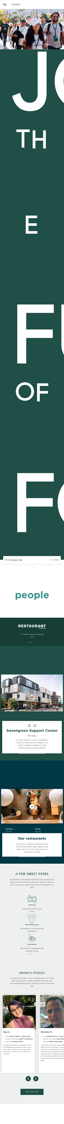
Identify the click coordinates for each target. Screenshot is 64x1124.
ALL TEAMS (54, 560)
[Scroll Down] (33, 568)
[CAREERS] (11, 5)
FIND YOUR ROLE (32, 1092)
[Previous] (29, 725)
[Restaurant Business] (32, 626)
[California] (17, 830)
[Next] (34, 725)
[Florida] (46, 830)
